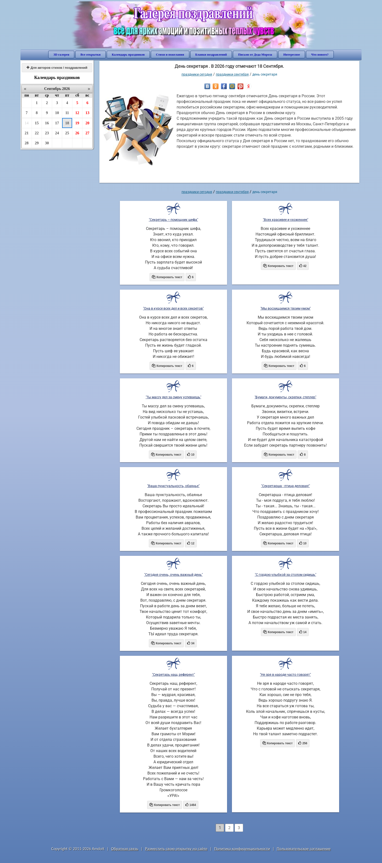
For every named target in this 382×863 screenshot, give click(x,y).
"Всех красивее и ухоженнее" (285, 220)
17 (57, 123)
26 (77, 133)
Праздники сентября (232, 74)
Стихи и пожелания (170, 54)
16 (47, 123)
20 (87, 123)
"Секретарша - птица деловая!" (285, 486)
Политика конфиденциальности (242, 848)
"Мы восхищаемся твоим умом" (285, 308)
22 (37, 133)
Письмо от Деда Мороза (255, 54)
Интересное (291, 54)
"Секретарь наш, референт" (173, 675)
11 (67, 113)
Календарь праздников (128, 54)
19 (77, 123)
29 (37, 143)
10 (57, 113)
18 (67, 123)
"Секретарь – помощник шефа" (173, 220)
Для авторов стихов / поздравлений (57, 67)
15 (37, 123)
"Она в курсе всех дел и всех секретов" (173, 308)
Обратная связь (124, 848)
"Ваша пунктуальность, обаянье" (173, 486)
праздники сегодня (196, 74)
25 (67, 133)
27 (87, 133)
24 (57, 133)
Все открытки (90, 54)
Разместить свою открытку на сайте (176, 848)
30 (47, 143)
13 (87, 113)
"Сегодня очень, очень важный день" (173, 575)
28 (27, 143)
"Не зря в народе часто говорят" (285, 675)
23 (47, 133)
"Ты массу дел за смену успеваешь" (173, 397)
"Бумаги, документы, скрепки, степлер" (285, 397)
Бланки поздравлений (211, 54)
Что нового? (319, 54)
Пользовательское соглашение (304, 848)
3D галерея (61, 54)
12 (77, 113)
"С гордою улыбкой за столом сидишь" (285, 575)
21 (27, 133)
